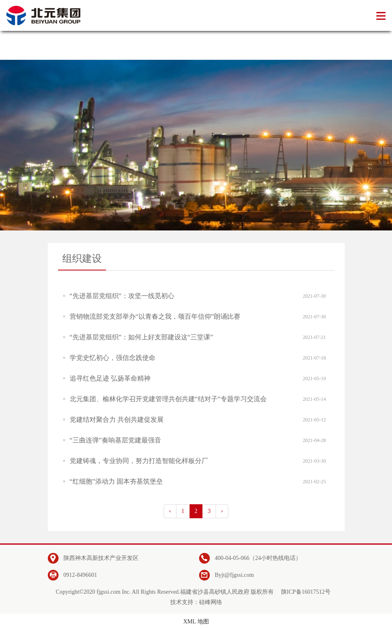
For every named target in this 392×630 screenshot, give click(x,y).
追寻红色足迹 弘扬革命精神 (110, 378)
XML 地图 (196, 621)
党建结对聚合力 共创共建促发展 (117, 419)
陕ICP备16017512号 (306, 592)
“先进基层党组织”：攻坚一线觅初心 (122, 295)
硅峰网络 (210, 602)
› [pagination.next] (222, 511)
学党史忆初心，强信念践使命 (112, 357)
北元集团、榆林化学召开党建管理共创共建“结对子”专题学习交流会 (168, 398)
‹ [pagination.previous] (170, 511)
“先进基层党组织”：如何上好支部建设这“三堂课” (141, 337)
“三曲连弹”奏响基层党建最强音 (115, 440)
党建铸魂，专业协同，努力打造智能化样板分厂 (139, 460)
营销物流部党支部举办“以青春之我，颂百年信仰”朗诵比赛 (155, 316)
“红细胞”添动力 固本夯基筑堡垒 (116, 481)
